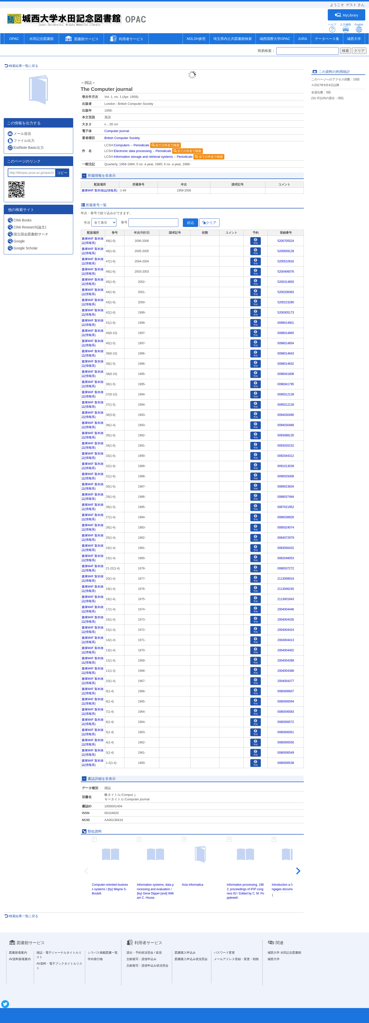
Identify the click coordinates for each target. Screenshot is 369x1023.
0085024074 (286, 527)
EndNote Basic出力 (25, 147)
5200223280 (286, 302)
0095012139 (286, 394)
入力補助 (345, 28)
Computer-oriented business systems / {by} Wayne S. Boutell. (110, 889)
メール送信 (19, 133)
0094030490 (286, 415)
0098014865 (286, 333)
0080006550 (286, 742)
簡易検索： (266, 51)
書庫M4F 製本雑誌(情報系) (99, 190)
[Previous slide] (86, 871)
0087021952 (286, 507)
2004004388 (286, 671)
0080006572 (286, 722)
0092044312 (286, 456)
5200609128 (286, 251)
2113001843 (286, 599)
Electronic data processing (133, 151)
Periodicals (141, 145)
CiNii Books (19, 220)
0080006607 (286, 691)
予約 (255, 241)
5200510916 (286, 261)
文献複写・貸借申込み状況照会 (147, 965)
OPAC (14, 39)
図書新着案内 (18, 952)
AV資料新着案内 (20, 959)
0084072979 (286, 537)
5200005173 (286, 312)
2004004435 (286, 619)
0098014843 (286, 353)
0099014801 (286, 323)
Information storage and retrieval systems (143, 157)
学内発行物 (95, 959)
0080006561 (286, 732)
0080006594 (286, 701)
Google (16, 241)
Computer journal (116, 131)
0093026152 (286, 445)
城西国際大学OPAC (275, 39)
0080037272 (286, 568)
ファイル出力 (20, 140)
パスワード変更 (224, 952)
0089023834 (286, 486)
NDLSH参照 (196, 39)
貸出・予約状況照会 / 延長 (144, 952)
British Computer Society (122, 138)
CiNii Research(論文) (26, 227)
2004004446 (286, 609)
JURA (302, 39)
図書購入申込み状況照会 (191, 959)
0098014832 (286, 363)
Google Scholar (22, 248)
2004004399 (286, 660)
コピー (62, 173)
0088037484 (286, 497)
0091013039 (286, 466)
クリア (209, 223)
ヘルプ (332, 28)
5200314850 (286, 282)
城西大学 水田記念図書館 (284, 952)
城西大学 (354, 39)
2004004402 (286, 650)
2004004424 (286, 630)
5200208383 (286, 292)
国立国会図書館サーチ (27, 234)
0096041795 (286, 384)
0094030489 (286, 425)
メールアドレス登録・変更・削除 (236, 959)
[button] (81, 39)
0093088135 (286, 435)
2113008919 (286, 578)
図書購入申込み (185, 952)
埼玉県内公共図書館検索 (232, 39)
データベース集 (327, 39)
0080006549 (286, 752)
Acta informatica (192, 884)
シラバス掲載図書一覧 (103, 952)
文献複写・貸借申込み (141, 959)
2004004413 (286, 640)
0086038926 (286, 517)
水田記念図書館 (41, 39)
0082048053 (286, 558)
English (359, 28)
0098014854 (286, 343)
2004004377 (286, 681)
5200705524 (286, 241)
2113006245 (286, 589)
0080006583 (286, 711)
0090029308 (286, 476)
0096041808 (286, 374)
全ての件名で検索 (165, 145)
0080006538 (286, 763)
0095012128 (286, 404)
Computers (122, 145)
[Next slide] (298, 871)
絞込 (190, 223)
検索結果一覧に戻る (21, 66)
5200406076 (286, 271)
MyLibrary (346, 15)
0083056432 (286, 548)
